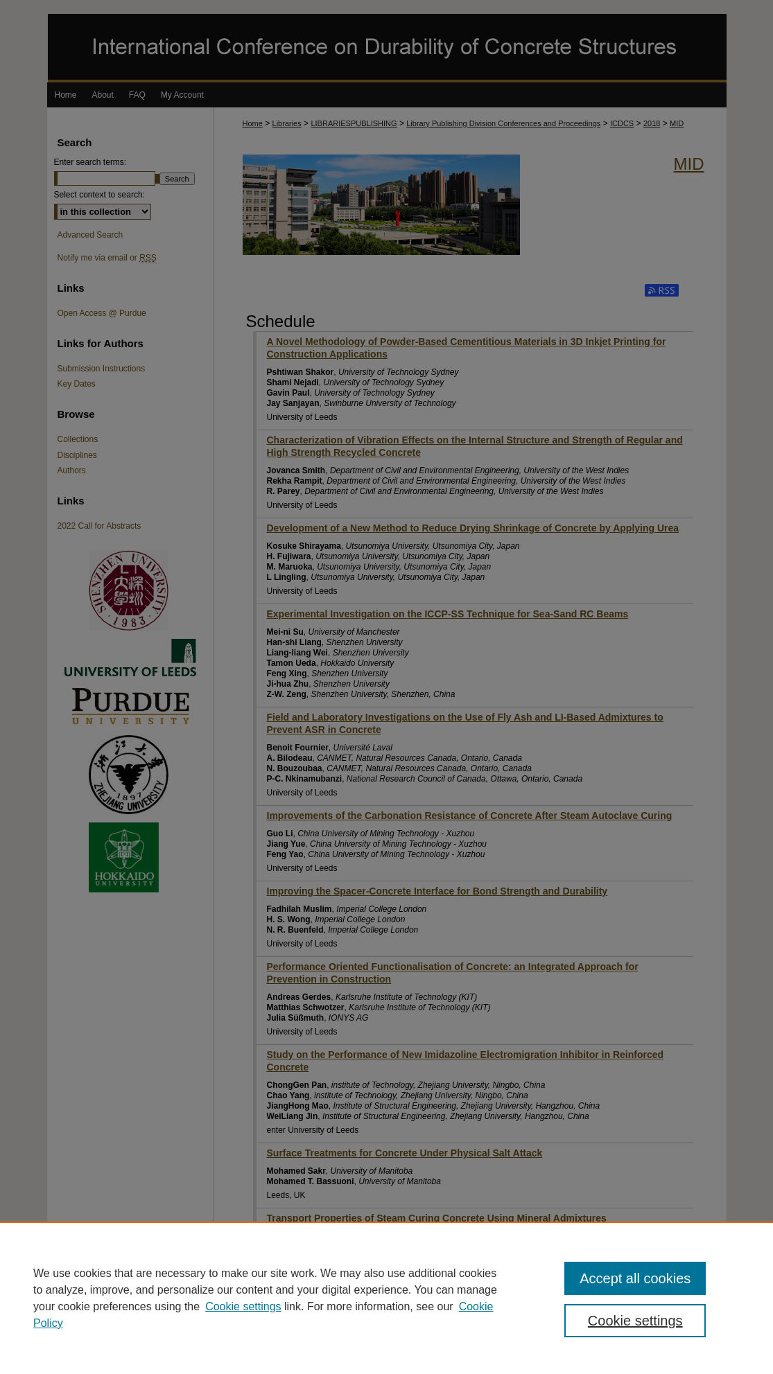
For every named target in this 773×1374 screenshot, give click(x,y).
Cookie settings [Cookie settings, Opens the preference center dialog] (635, 1320)
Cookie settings (243, 1306)
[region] (386, 1298)
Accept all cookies (635, 1278)
